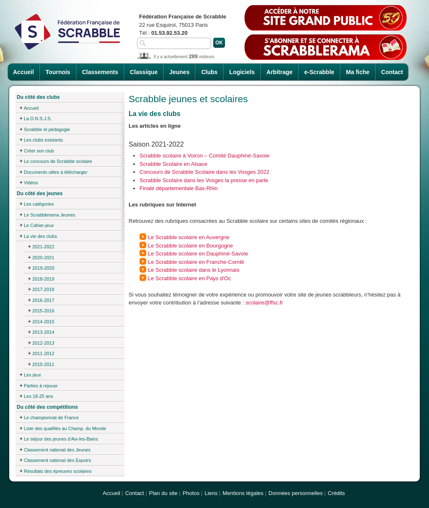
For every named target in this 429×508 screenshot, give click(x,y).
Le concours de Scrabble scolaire (58, 161)
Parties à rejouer (41, 385)
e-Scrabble (319, 72)
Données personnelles (296, 493)
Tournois (58, 72)
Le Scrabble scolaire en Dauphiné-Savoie (198, 253)
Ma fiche (358, 72)
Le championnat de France (51, 417)
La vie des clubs (40, 236)
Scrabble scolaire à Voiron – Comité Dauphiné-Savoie (204, 155)
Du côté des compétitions (47, 407)
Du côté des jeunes (39, 193)
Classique (144, 72)
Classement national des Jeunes (57, 449)
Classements (100, 72)
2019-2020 (43, 268)
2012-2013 (43, 343)
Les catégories (39, 203)
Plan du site (163, 493)
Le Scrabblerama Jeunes (49, 214)
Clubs (209, 72)
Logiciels (242, 72)
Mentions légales (243, 493)
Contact (392, 72)
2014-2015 (43, 321)
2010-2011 (43, 364)
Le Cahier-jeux (39, 225)
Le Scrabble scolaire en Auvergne (188, 237)
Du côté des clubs (38, 97)
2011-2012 (43, 353)
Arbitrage (279, 72)
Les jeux (32, 374)
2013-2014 (43, 332)
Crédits (336, 493)
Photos (191, 493)
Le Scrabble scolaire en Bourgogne (190, 245)
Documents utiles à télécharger (56, 172)
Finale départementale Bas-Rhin (178, 188)
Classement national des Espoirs (57, 460)
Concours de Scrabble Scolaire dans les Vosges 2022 (204, 172)
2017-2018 (43, 289)
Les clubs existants (43, 139)
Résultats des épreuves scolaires (57, 471)
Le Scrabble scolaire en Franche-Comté (196, 262)
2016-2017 (43, 300)
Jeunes (179, 72)
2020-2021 (43, 257)
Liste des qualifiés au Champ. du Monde (65, 428)
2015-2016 (43, 310)
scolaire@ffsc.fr (264, 302)
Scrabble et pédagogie (47, 129)
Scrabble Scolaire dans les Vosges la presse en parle (204, 180)
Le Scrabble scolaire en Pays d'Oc (189, 278)
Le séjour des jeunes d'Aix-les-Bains (61, 438)
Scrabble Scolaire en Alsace (173, 164)
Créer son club (39, 150)
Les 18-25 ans (38, 396)
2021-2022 (43, 246)
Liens (210, 493)
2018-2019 (43, 278)
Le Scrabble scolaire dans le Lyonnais (194, 270)
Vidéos (31, 182)
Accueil (23, 72)
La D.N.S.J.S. (38, 118)
